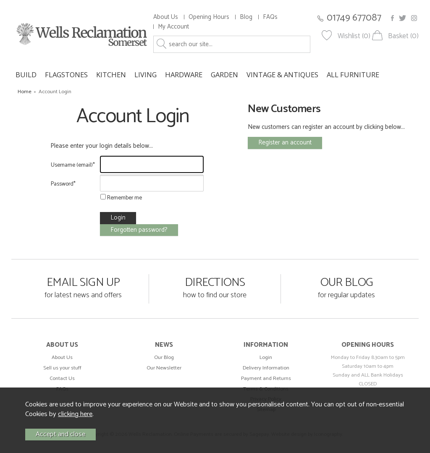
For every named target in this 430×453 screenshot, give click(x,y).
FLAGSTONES (66, 74)
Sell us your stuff (62, 368)
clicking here (75, 414)
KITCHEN (111, 74)
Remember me (121, 197)
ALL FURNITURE (353, 74)
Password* (63, 184)
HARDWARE (183, 74)
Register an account (285, 142)
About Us (165, 17)
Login (266, 357)
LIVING (145, 74)
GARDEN (224, 74)
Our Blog (164, 357)
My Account (173, 26)
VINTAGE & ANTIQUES (282, 74)
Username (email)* (73, 165)
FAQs (270, 17)
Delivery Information (266, 368)
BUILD (26, 74)
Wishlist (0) (354, 36)
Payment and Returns (266, 378)
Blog (246, 17)
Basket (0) (403, 36)
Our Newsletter (164, 368)
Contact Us (62, 378)
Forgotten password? (139, 230)
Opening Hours (209, 17)
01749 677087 (354, 18)
